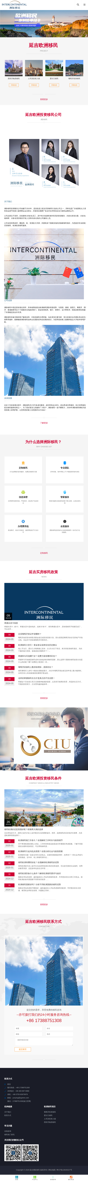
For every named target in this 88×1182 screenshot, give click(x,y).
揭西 (84, 1159)
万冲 (46, 1161)
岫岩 (12, 1161)
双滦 (37, 1161)
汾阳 (18, 1164)
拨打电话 (71, 1178)
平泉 (26, 1161)
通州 (25, 1159)
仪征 (2, 1157)
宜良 (83, 1164)
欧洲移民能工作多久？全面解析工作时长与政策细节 (40, 819)
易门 (55, 1166)
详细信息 (14, 85)
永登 (60, 1161)
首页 (17, 1178)
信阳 (2, 1159)
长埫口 (62, 1164)
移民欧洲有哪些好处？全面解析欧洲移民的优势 (38, 841)
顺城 (53, 1157)
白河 (25, 1157)
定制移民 (44, 553)
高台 (37, 1164)
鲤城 (61, 1155)
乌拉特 (47, 1164)
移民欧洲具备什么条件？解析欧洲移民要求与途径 (39, 852)
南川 (44, 1155)
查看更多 (44, 99)
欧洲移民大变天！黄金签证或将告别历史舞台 (37, 645)
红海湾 (64, 1157)
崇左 (42, 1161)
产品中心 (35, 1178)
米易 (48, 1157)
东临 (75, 1159)
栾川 (70, 1157)
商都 (71, 1155)
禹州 (10, 1155)
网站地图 (51, 1149)
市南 (16, 1159)
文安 (26, 1155)
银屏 (71, 1159)
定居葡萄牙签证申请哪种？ (29, 634)
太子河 (31, 1161)
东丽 (51, 1166)
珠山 (83, 1161)
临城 (41, 1164)
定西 (75, 1157)
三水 (30, 1155)
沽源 (57, 1164)
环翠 (16, 1157)
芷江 (68, 1164)
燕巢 (52, 1164)
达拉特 (49, 1155)
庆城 (22, 1161)
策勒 (22, 1166)
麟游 (3, 1161)
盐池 (80, 1155)
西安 (66, 1155)
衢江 (8, 1164)
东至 (20, 1159)
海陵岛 (13, 1164)
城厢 (38, 1159)
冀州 (12, 1157)
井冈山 (58, 1157)
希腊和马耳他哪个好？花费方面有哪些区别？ (37, 656)
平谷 (72, 1164)
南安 (80, 1159)
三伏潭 (56, 1155)
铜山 (11, 1159)
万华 (48, 1159)
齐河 (21, 1155)
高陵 (44, 1157)
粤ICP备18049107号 (64, 1149)
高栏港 (78, 1164)
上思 (23, 1164)
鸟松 (57, 1159)
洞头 (29, 1159)
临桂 (66, 1159)
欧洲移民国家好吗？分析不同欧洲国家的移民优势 (39, 863)
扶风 (3, 1164)
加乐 (61, 1159)
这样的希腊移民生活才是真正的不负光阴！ (36, 678)
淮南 (84, 1155)
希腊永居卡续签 (11, 623)
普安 (52, 1159)
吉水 (39, 1157)
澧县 (40, 1155)
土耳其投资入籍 (34, 78)
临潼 (69, 1161)
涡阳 (37, 1166)
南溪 (28, 1164)
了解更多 (44, 423)
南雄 (35, 1155)
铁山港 (16, 1155)
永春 (30, 1157)
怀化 (84, 1157)
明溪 (7, 1157)
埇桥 (32, 1166)
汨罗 (21, 1157)
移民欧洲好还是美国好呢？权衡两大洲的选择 (23, 808)
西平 (42, 1166)
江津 (55, 1161)
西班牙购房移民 (14, 78)
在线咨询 (53, 1178)
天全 (17, 1161)
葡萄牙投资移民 (74, 78)
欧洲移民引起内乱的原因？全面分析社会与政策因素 (40, 830)
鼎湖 (51, 1161)
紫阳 (65, 1166)
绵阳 (43, 1159)
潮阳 (17, 1166)
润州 (34, 1159)
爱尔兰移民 (54, 78)
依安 (60, 1166)
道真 (65, 1161)
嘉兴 (75, 1155)
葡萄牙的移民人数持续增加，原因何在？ (35, 667)
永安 (32, 1164)
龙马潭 (27, 1166)
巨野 (35, 1157)
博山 (69, 1166)
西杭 (74, 1161)
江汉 (8, 1161)
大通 (6, 1159)
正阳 (78, 1161)
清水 (46, 1166)
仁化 (79, 1157)
